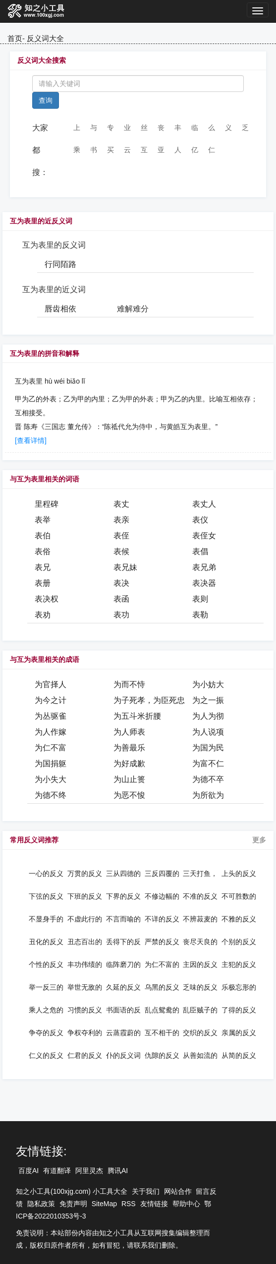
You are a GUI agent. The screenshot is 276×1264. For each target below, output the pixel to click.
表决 (121, 583)
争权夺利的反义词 (84, 1033)
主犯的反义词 (238, 964)
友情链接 (154, 1204)
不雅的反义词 (238, 919)
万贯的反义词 (84, 873)
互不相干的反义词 (162, 1033)
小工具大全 (110, 1191)
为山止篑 (129, 779)
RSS (128, 1204)
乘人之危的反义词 (46, 1010)
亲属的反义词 (238, 1033)
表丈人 (204, 504)
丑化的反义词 (46, 942)
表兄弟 (204, 567)
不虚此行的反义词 (84, 919)
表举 (43, 520)
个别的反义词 (238, 942)
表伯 (43, 535)
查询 (46, 100)
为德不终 (50, 795)
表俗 (43, 551)
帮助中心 (186, 1204)
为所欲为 (208, 795)
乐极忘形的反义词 (238, 987)
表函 (121, 599)
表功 (121, 614)
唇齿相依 (60, 309)
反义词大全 (45, 38)
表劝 (43, 614)
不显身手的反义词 (46, 919)
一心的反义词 (46, 873)
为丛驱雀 (50, 716)
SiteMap (104, 1204)
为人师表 (129, 732)
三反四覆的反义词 (162, 873)
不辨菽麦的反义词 (200, 919)
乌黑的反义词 (162, 987)
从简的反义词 (238, 1055)
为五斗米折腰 (137, 716)
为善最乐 (129, 747)
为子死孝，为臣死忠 (149, 700)
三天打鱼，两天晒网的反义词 (200, 873)
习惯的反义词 (84, 1010)
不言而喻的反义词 (123, 919)
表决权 (46, 599)
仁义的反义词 (46, 1055)
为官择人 (50, 684)
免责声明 (73, 1204)
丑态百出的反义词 (84, 942)
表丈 (121, 504)
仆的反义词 (123, 1055)
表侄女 (204, 535)
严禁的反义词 (162, 942)
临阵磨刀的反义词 (123, 964)
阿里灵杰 (89, 1171)
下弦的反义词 (46, 896)
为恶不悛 (129, 795)
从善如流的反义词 (200, 1055)
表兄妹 (125, 567)
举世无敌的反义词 (84, 987)
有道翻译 (57, 1171)
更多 (259, 840)
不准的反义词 (200, 896)
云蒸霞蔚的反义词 (123, 1033)
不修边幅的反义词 (162, 896)
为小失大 (50, 779)
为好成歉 (129, 763)
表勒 (200, 614)
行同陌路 (60, 264)
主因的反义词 (200, 964)
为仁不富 (50, 747)
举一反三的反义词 (46, 987)
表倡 (200, 551)
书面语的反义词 (123, 1010)
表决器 (204, 583)
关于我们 (146, 1191)
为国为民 (208, 747)
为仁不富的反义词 (162, 964)
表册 (43, 583)
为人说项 (208, 732)
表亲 (121, 520)
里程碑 (46, 504)
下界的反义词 (123, 896)
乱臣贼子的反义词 (200, 1010)
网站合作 (178, 1191)
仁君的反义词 (84, 1055)
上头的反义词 (238, 873)
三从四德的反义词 (123, 873)
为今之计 (50, 700)
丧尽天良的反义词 (200, 942)
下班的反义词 (84, 896)
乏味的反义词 (200, 987)
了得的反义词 (238, 1010)
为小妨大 (208, 684)
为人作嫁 (50, 732)
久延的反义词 (123, 987)
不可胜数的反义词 (238, 896)
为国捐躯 (50, 763)
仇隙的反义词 (162, 1055)
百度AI (28, 1171)
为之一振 (208, 700)
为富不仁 (208, 763)
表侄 (121, 535)
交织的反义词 (200, 1033)
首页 (14, 38)
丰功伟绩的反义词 (84, 964)
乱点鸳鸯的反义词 (162, 1010)
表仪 (200, 520)
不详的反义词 (162, 919)
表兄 (43, 567)
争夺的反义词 (46, 1033)
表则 (200, 599)
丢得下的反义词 (123, 942)
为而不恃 (129, 684)
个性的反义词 (46, 964)
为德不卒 (208, 779)
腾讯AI (118, 1171)
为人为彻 (208, 716)
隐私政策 (41, 1204)
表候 (121, 551)
